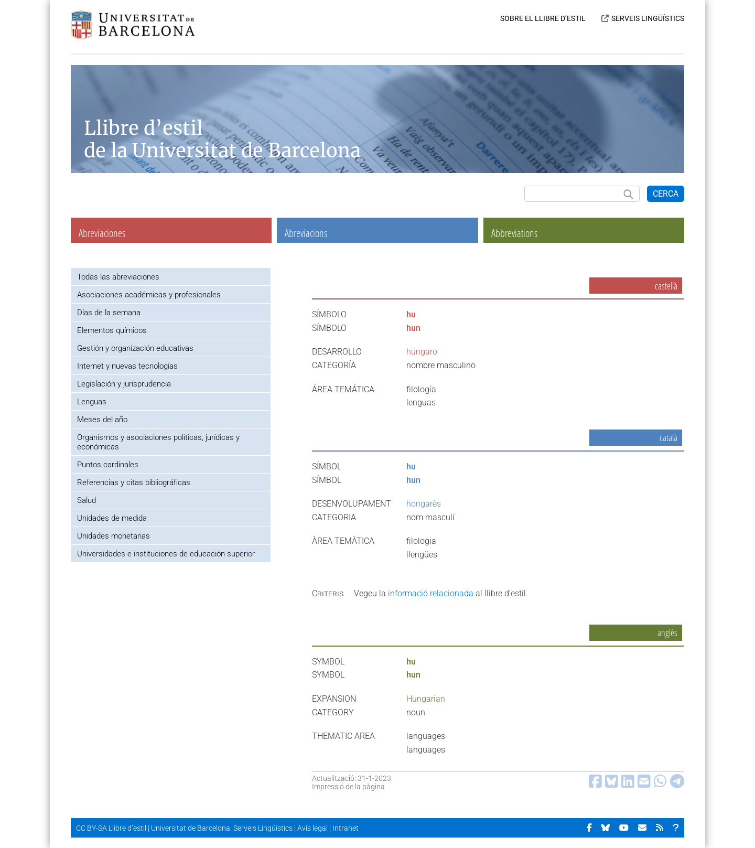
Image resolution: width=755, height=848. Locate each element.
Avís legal (312, 828)
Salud (86, 500)
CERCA (665, 194)
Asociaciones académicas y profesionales (149, 294)
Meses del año (102, 419)
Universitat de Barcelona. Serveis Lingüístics (222, 828)
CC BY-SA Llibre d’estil (111, 828)
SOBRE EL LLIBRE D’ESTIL (543, 18)
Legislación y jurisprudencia (124, 384)
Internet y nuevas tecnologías (127, 366)
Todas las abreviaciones (118, 277)
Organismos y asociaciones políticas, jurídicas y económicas (158, 442)
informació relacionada (430, 593)
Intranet (345, 828)
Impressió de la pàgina (348, 786)
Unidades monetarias (113, 536)
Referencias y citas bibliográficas (133, 482)
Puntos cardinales (107, 464)
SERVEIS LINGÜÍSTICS (647, 18)
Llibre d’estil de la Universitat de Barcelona (222, 139)
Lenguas (91, 401)
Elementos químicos (112, 330)
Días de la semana (109, 312)
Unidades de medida (112, 518)
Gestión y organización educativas (135, 348)
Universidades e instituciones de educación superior (166, 554)
